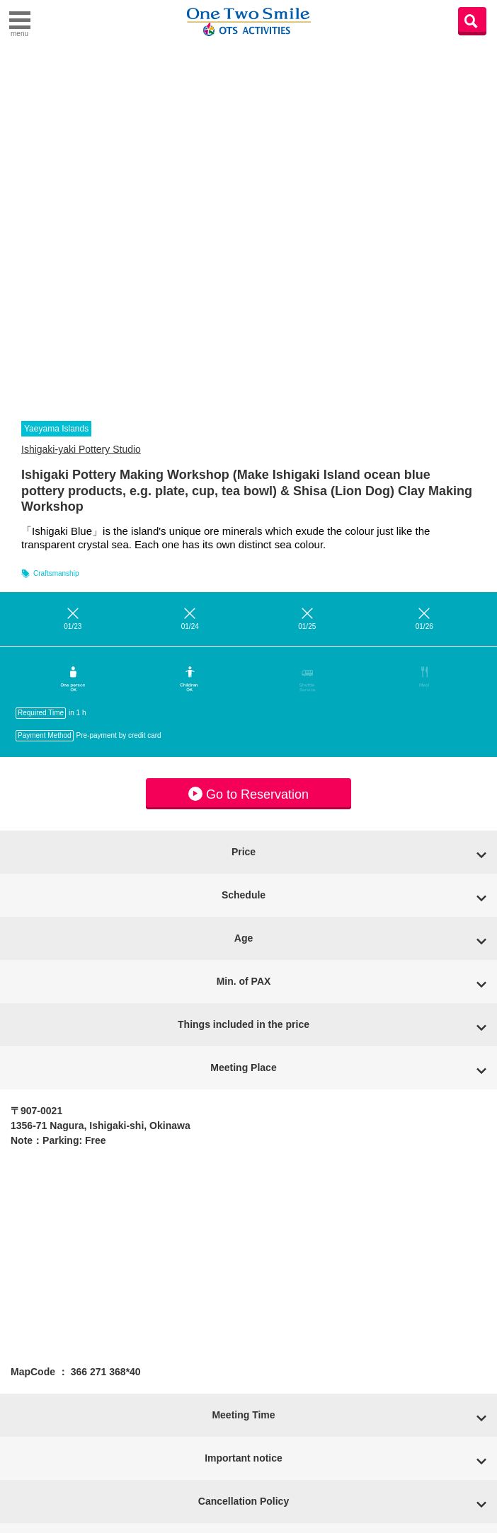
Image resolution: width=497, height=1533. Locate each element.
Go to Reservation (248, 794)
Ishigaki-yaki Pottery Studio (81, 449)
